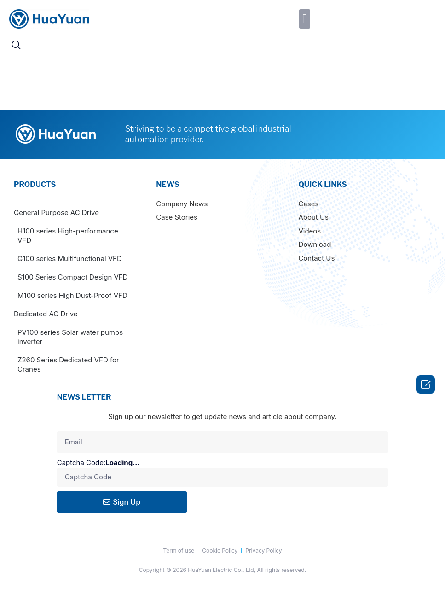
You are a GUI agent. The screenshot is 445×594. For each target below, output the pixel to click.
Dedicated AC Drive (46, 313)
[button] (304, 19)
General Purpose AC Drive (56, 212)
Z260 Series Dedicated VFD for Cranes (68, 364)
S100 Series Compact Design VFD (72, 277)
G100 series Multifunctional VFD (69, 258)
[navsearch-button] (16, 45)
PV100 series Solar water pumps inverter (70, 337)
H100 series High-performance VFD (67, 236)
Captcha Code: (106, 463)
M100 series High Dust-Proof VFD (72, 295)
